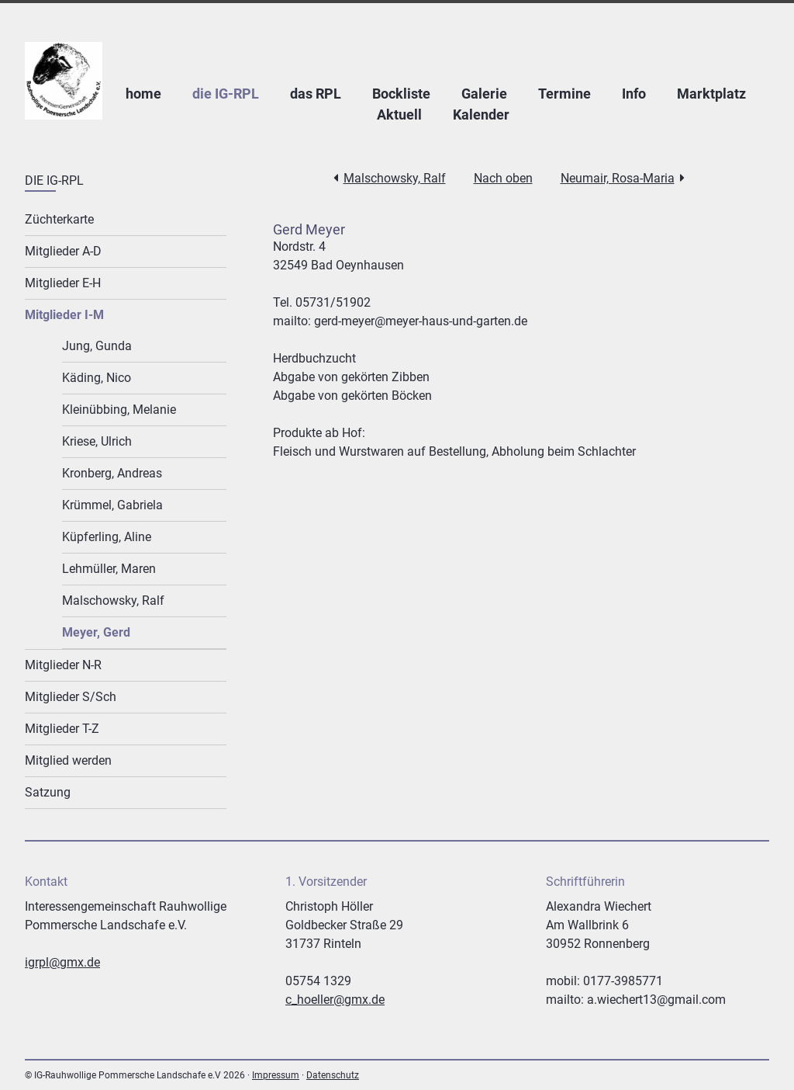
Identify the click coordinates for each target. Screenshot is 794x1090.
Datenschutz (332, 1075)
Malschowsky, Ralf (394, 178)
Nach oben (503, 178)
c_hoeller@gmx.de (335, 999)
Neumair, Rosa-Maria (618, 178)
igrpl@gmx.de (62, 962)
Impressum (275, 1075)
